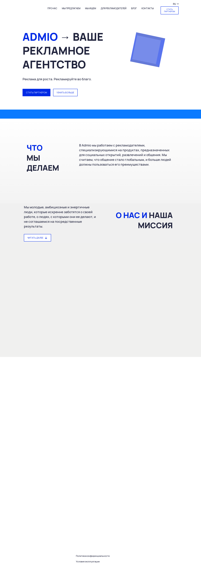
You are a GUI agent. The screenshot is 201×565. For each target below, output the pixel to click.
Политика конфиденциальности (93, 555)
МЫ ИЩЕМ (90, 8)
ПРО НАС (52, 8)
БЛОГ (134, 8)
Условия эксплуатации (88, 561)
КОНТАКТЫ (148, 8)
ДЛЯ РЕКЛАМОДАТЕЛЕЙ (113, 8)
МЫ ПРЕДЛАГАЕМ (71, 8)
